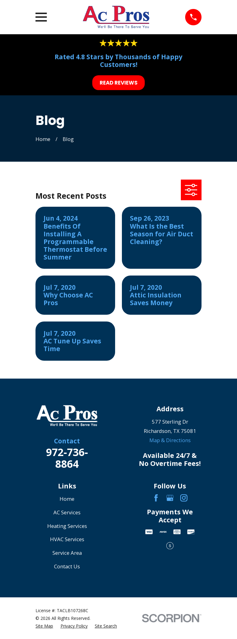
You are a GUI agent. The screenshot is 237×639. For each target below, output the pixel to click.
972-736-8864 (67, 458)
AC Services (67, 512)
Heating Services (67, 525)
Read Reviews (119, 82)
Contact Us (67, 566)
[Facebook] (156, 497)
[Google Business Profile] (169, 497)
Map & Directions (170, 440)
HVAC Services (67, 539)
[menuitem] (44, 626)
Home (67, 498)
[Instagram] (183, 497)
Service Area (67, 552)
